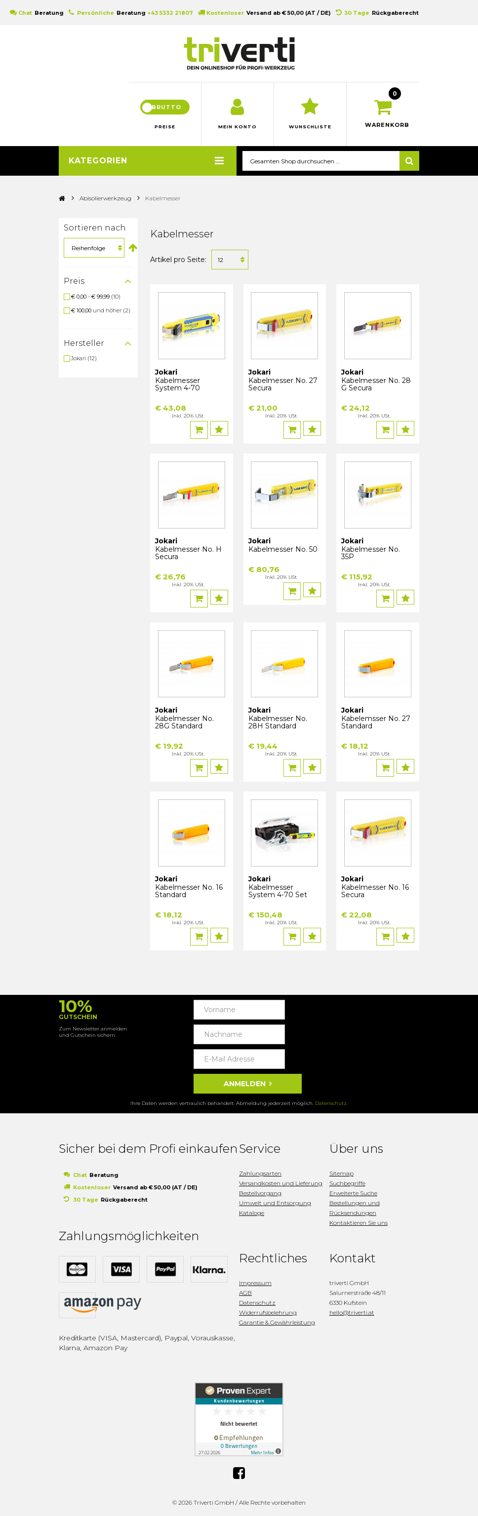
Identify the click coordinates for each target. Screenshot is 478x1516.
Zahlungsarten (260, 1168)
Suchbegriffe (347, 1177)
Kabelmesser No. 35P (370, 556)
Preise (165, 132)
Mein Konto (237, 132)
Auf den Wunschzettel (220, 434)
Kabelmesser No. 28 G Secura (376, 390)
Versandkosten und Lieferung (280, 1177)
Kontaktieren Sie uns (358, 1217)
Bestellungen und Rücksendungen (354, 1202)
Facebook (239, 1468)
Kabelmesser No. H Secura (188, 556)
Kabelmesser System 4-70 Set (277, 888)
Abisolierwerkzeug (105, 204)
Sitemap (341, 1168)
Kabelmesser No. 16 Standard (189, 888)
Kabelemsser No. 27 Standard (375, 722)
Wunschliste (310, 132)
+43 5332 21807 (170, 12)
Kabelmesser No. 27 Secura (283, 390)
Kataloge (251, 1207)
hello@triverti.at (351, 1307)
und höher (97, 316)
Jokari (78, 364)
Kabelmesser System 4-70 (177, 390)
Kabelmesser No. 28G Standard (184, 722)
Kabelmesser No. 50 (283, 552)
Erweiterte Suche (353, 1187)
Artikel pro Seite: (178, 265)
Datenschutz (331, 1098)
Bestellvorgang (260, 1187)
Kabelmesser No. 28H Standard (277, 722)
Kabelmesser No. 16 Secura (375, 888)
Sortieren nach (95, 233)
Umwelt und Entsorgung (275, 1197)
